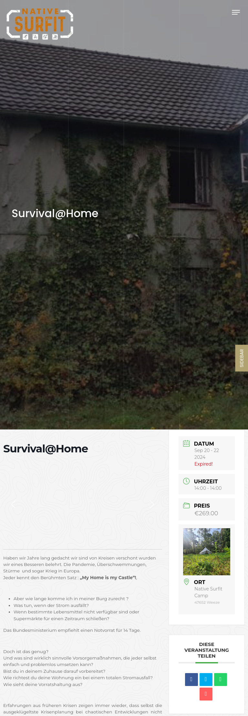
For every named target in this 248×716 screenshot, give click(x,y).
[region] (82, 504)
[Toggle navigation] (236, 12)
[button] (13, 504)
